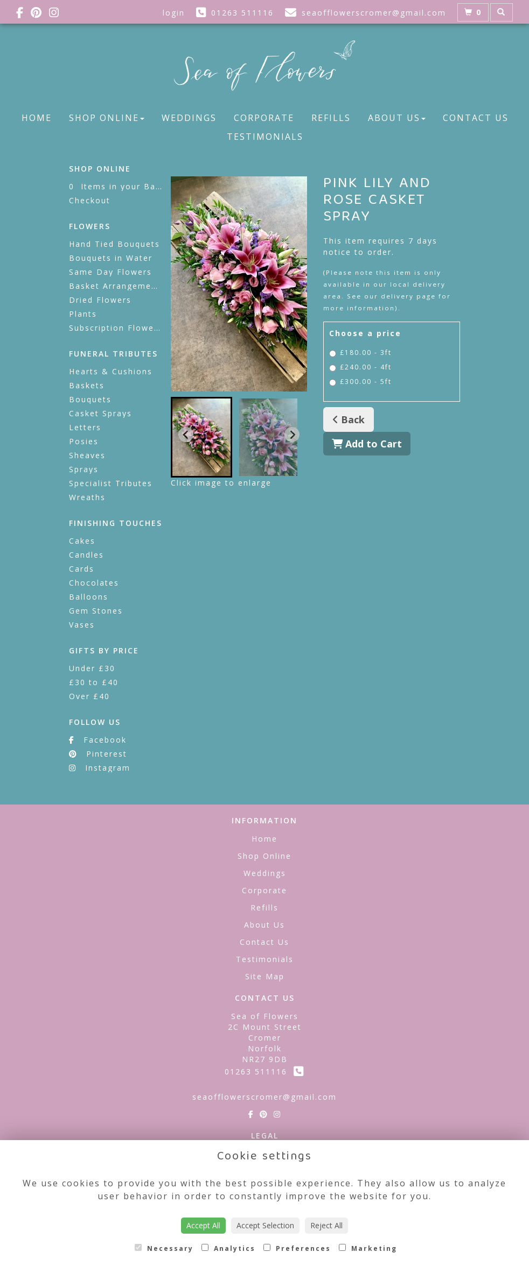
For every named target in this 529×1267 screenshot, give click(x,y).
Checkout (89, 200)
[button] (201, 437)
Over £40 (89, 696)
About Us (397, 118)
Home (37, 118)
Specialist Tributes (110, 483)
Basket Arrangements (117, 286)
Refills (331, 118)
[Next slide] (292, 434)
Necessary (164, 1248)
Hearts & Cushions (110, 371)
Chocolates (94, 583)
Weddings (189, 118)
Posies (84, 441)
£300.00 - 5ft (360, 381)
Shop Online (106, 118)
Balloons (88, 597)
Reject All (326, 1225)
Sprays (84, 469)
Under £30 (92, 668)
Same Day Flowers (110, 272)
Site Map (264, 976)
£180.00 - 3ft (360, 352)
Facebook (98, 740)
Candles (86, 555)
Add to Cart (367, 443)
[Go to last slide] (185, 434)
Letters (85, 427)
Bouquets (90, 399)
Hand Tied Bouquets (114, 244)
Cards (81, 569)
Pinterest (98, 754)
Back (348, 419)
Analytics (228, 1248)
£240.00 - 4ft (360, 367)
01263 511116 (264, 1071)
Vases (82, 625)
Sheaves (87, 455)
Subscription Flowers (116, 328)
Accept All (203, 1225)
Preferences (297, 1248)
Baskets (87, 385)
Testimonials (265, 137)
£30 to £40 (94, 682)
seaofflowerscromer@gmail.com (264, 1097)
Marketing (368, 1248)
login (174, 13)
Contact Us (476, 118)
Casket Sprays (100, 413)
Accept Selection (265, 1225)
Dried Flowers (100, 300)
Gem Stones (96, 611)
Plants (83, 314)
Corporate (264, 118)
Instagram (99, 768)
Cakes (82, 541)
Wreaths (87, 497)
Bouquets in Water (110, 258)
